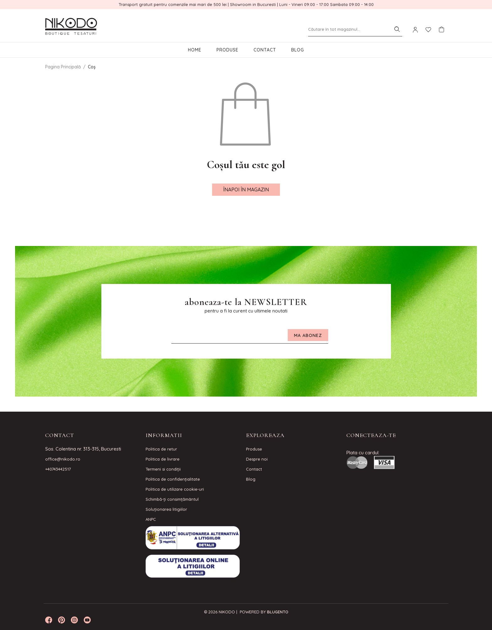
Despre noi (257, 459)
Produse (227, 50)
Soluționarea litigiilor (166, 509)
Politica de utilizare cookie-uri (175, 489)
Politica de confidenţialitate (173, 479)
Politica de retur (161, 448)
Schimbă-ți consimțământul (172, 499)
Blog (297, 50)
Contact (265, 50)
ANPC (151, 519)
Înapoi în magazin (246, 189)
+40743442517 (58, 469)
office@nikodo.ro (62, 459)
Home (194, 50)
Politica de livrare (162, 459)
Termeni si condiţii (163, 469)
